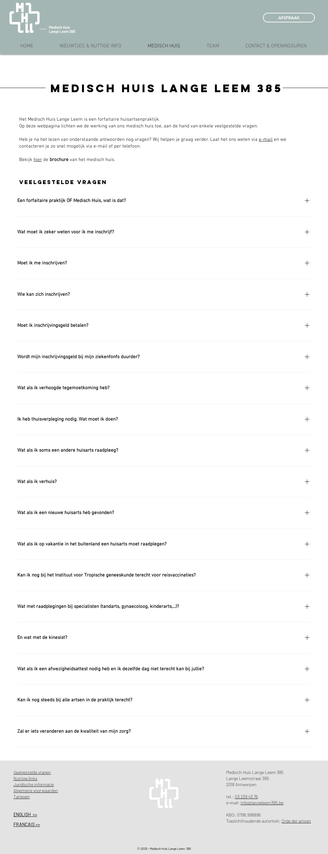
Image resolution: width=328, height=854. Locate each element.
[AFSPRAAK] (289, 17)
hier (38, 160)
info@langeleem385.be (262, 802)
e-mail (266, 139)
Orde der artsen (296, 821)
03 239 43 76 (246, 796)
